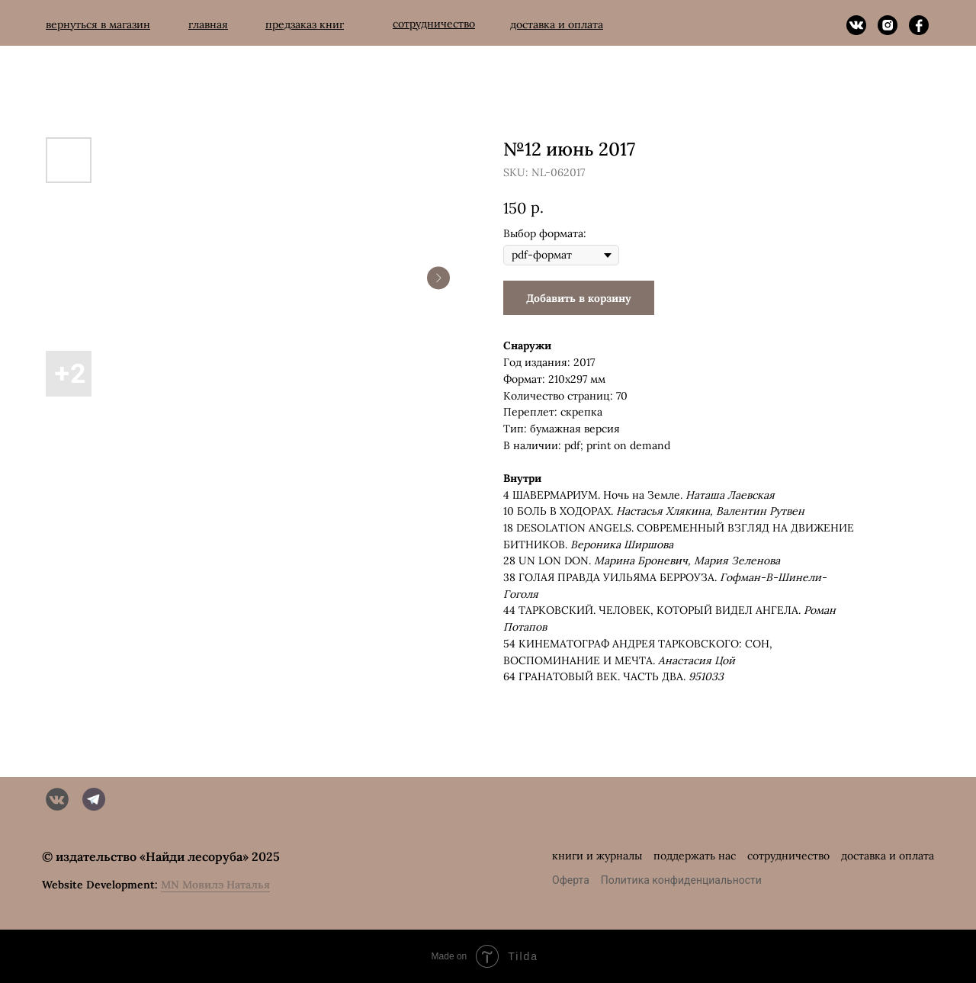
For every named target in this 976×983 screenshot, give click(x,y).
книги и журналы (597, 856)
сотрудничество (788, 856)
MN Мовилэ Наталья (215, 884)
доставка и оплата (887, 856)
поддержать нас (694, 856)
